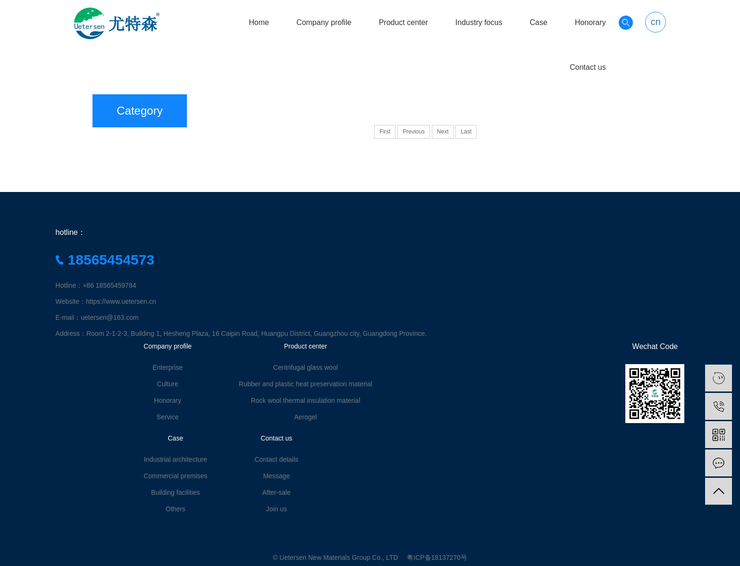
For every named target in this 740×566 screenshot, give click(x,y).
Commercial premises (175, 476)
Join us (276, 509)
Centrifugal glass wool (305, 367)
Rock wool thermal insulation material (305, 400)
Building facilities (175, 492)
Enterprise (167, 367)
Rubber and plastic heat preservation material (305, 384)
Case (538, 22)
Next (443, 131)
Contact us (587, 67)
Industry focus (479, 22)
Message (276, 476)
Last (466, 131)
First (384, 131)
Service (168, 417)
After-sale (276, 492)
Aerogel (305, 417)
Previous (414, 131)
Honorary (590, 22)
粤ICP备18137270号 (437, 557)
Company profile (324, 22)
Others (175, 509)
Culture (167, 384)
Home (259, 22)
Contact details (276, 459)
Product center (403, 22)
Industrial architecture (175, 459)
